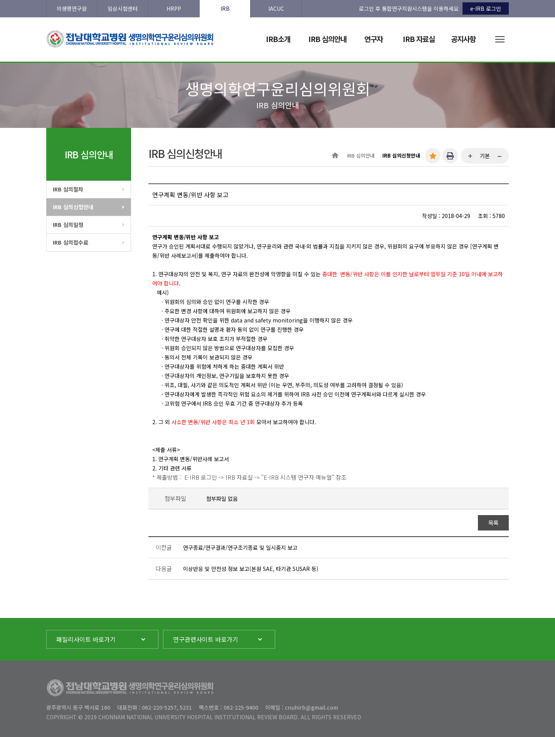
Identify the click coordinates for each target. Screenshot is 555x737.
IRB (225, 8)
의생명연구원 (72, 8)
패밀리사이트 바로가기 (86, 639)
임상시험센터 (123, 8)
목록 (493, 523)
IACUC (276, 8)
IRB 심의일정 (68, 224)
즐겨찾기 (433, 155)
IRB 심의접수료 (70, 242)
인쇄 (450, 155)
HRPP (173, 8)
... (470, 156)
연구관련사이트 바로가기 (205, 639)
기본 (485, 155)
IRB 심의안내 (361, 155)
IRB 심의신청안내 (73, 207)
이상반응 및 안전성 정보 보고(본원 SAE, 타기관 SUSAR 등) (250, 568)
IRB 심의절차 (68, 189)
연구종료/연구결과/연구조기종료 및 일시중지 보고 (240, 547)
